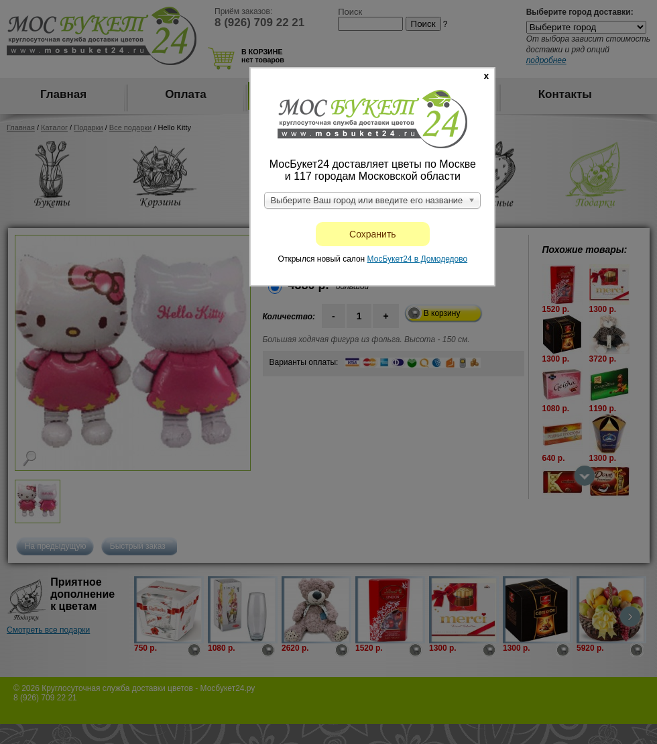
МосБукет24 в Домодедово (417, 259)
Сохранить (372, 234)
